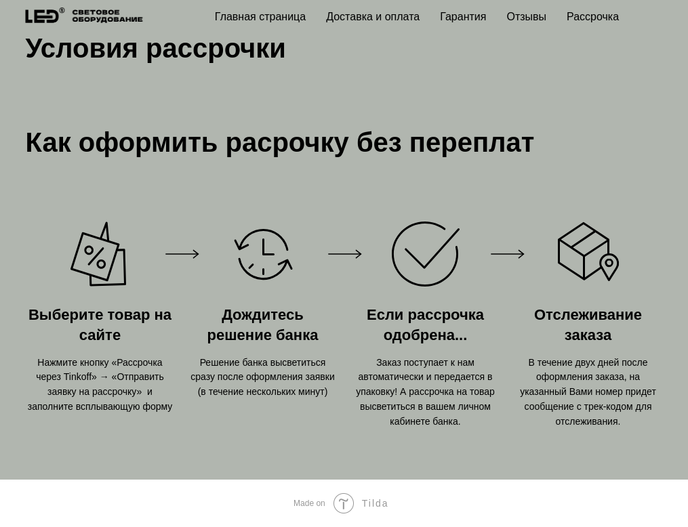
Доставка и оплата (373, 16)
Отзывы (526, 16)
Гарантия (463, 16)
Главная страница (260, 16)
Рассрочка (593, 16)
